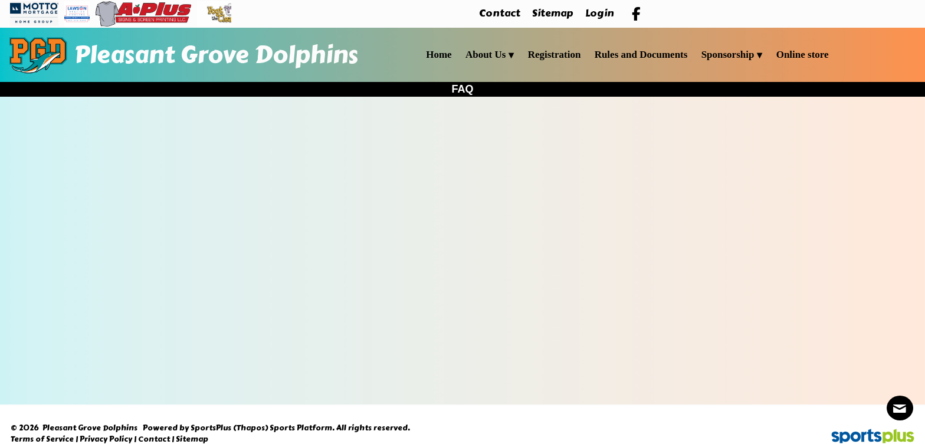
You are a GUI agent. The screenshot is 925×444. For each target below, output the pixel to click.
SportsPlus (211, 428)
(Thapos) (250, 428)
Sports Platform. (302, 428)
